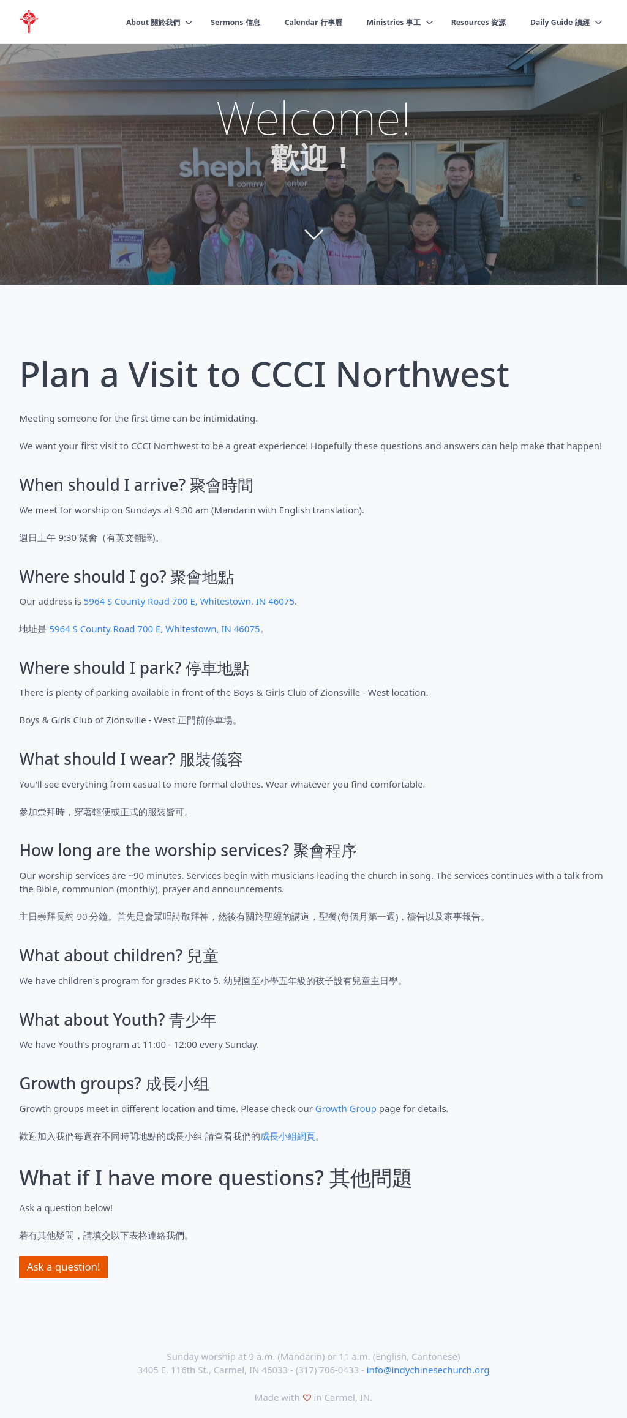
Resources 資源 (472, 22)
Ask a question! (63, 1266)
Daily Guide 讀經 (558, 22)
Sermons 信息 (216, 22)
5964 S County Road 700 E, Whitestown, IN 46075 (189, 601)
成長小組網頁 (287, 1136)
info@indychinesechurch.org (428, 1370)
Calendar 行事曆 (299, 22)
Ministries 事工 (384, 22)
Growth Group (346, 1108)
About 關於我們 (131, 22)
